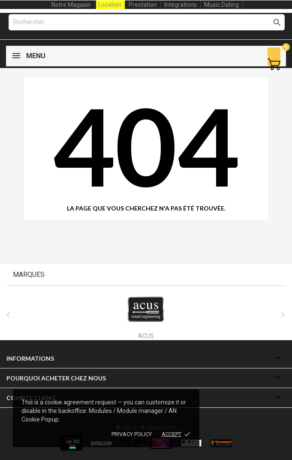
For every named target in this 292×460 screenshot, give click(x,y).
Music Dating (221, 4)
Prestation (143, 4)
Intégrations (180, 4)
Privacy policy (131, 434)
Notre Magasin (71, 4)
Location (109, 4)
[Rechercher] (147, 22)
